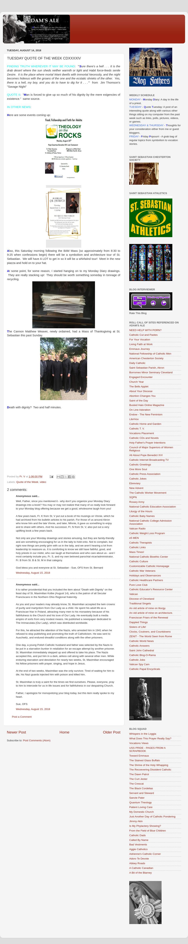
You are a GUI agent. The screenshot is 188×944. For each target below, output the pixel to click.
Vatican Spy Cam (139, 664)
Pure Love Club (138, 584)
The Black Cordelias (141, 788)
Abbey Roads (137, 863)
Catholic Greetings (140, 464)
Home (64, 732)
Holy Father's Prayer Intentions (147, 442)
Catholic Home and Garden (145, 423)
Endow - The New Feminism (145, 414)
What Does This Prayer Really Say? (150, 738)
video (43, 482)
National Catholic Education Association (152, 506)
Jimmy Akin (136, 821)
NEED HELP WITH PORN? (145, 330)
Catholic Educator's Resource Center (151, 589)
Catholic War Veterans (142, 570)
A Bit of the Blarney (140, 872)
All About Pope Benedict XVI (146, 455)
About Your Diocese (141, 391)
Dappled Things (138, 622)
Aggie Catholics (138, 849)
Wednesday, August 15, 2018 (33, 572)
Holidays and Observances (145, 575)
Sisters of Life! (137, 626)
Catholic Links (137, 547)
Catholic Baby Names (142, 516)
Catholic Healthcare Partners (146, 580)
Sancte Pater (137, 797)
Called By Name (138, 840)
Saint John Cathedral (141, 650)
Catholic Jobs (137, 659)
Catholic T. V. (137, 428)
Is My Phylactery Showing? (145, 825)
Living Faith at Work (141, 344)
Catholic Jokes (137, 478)
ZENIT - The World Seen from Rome (150, 636)
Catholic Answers (139, 645)
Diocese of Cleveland (141, 598)
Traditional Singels (140, 603)
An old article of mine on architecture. (151, 612)
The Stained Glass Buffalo (144, 760)
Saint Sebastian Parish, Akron (146, 367)
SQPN (133, 497)
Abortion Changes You (142, 395)
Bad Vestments (138, 844)
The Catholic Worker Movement (147, 492)
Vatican (133, 594)
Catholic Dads (137, 835)
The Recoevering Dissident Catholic (150, 769)
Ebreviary (134, 483)
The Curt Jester (138, 779)
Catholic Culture (138, 561)
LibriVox (134, 419)
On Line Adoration (139, 409)
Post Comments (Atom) (37, 740)
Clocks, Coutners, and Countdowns (150, 631)
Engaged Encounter (141, 377)
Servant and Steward (141, 793)
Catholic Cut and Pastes (143, 334)
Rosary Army (136, 501)
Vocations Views (138, 743)
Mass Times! (136, 552)
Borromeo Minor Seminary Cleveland (151, 372)
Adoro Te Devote (139, 858)
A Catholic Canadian (141, 868)
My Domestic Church (141, 811)
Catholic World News (141, 641)
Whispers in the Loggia (142, 733)
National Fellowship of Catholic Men (150, 353)
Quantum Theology (140, 802)
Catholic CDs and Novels (144, 437)
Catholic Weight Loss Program (147, 533)
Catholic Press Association (144, 473)
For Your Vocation (139, 339)
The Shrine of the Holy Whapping (148, 765)
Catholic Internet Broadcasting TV (149, 459)
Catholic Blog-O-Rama (142, 655)
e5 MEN (134, 537)
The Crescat (136, 783)
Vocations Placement (141, 433)
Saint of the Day (138, 400)
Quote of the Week (27, 482)
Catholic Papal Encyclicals (144, 669)
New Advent (136, 488)
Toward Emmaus (139, 755)
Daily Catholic (137, 363)
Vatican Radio (137, 528)
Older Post (111, 732)
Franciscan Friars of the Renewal (148, 617)
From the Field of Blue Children (147, 830)
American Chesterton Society (146, 358)
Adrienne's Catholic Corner (145, 853)
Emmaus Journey (139, 348)
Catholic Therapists (140, 542)
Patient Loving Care (141, 807)
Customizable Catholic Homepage (149, 566)
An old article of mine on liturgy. (147, 608)
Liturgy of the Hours (140, 511)
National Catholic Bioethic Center (148, 556)
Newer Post (16, 732)
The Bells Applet (138, 386)
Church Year (136, 381)
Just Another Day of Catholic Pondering (152, 816)
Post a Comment (22, 716)
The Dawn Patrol (139, 774)
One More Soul (138, 469)
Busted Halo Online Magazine (146, 405)
